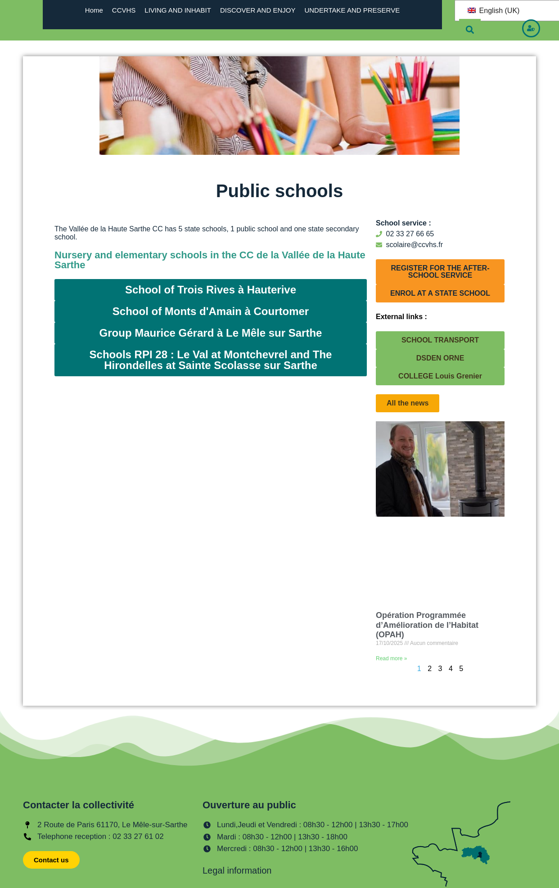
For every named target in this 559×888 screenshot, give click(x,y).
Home (94, 10)
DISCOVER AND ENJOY (258, 10)
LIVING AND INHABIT (177, 10)
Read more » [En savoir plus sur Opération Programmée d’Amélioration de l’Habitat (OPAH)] (391, 658)
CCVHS (124, 10)
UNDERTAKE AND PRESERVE (352, 10)
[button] (470, 30)
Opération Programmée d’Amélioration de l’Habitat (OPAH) (427, 625)
